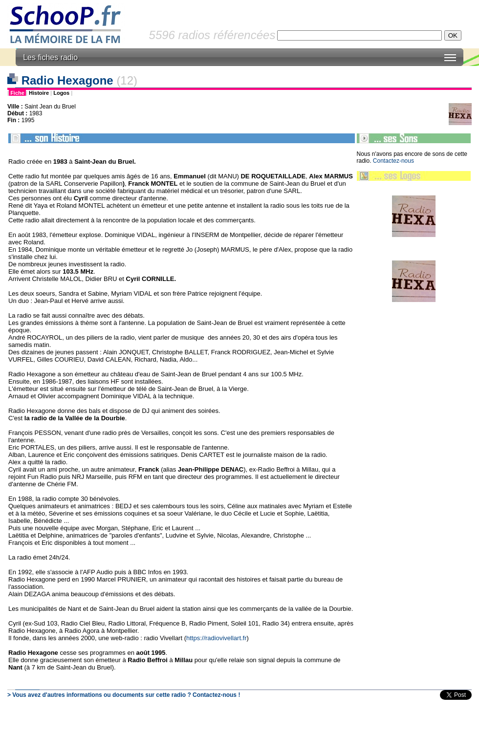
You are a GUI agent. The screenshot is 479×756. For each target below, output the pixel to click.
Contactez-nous (393, 160)
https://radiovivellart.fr (216, 638)
